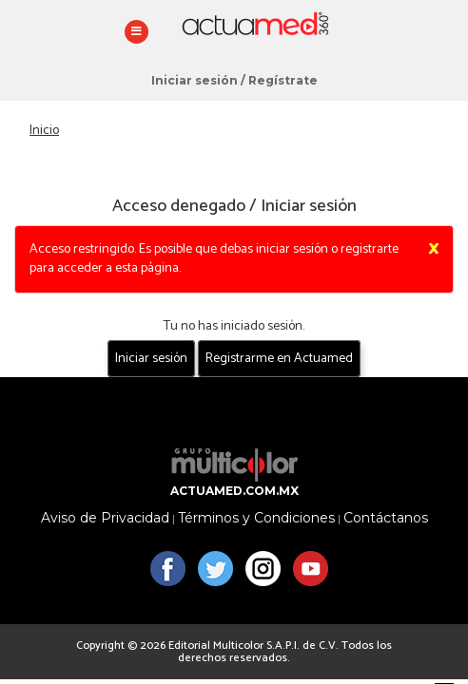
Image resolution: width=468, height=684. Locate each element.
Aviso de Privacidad (105, 518)
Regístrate (283, 80)
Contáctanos (385, 518)
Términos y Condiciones (256, 518)
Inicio (44, 131)
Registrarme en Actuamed (279, 359)
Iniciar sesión (194, 80)
